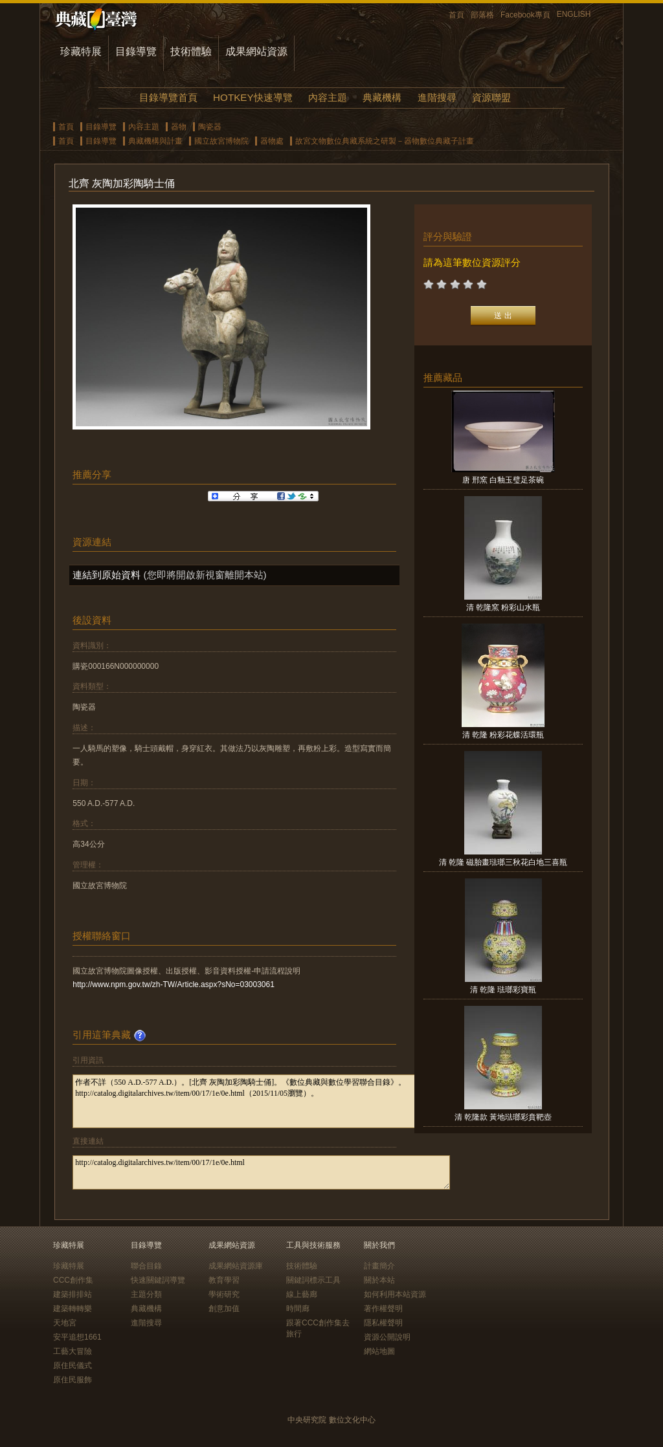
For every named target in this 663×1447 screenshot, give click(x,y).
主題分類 (146, 1294)
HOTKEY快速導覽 (252, 97)
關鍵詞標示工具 (313, 1280)
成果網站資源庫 (235, 1265)
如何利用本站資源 (395, 1294)
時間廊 (297, 1308)
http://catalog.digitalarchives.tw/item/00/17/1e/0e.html (261, 1172)
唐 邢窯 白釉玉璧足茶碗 (503, 479)
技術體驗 (191, 51)
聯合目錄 (146, 1265)
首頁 (456, 14)
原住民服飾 (72, 1379)
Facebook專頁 (525, 14)
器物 (178, 126)
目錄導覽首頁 (168, 97)
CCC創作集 (73, 1280)
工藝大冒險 (72, 1351)
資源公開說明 (387, 1337)
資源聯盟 (491, 97)
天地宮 (64, 1322)
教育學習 (224, 1280)
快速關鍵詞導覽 (158, 1280)
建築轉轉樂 (72, 1308)
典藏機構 (382, 97)
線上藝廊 (301, 1294)
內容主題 (327, 97)
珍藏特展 (81, 51)
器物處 (272, 141)
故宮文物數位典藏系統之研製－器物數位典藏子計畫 (384, 141)
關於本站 (379, 1280)
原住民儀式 (72, 1365)
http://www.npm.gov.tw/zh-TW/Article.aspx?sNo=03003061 (174, 984)
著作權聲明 (383, 1308)
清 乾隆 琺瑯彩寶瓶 (503, 989)
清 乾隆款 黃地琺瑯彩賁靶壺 (503, 1117)
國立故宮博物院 (221, 141)
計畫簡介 (379, 1265)
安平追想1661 (77, 1337)
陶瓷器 (209, 126)
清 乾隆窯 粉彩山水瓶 (503, 607)
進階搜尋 (437, 97)
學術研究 (224, 1294)
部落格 (482, 14)
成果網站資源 (256, 51)
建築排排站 (72, 1294)
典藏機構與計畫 (155, 141)
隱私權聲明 (383, 1322)
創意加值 (224, 1308)
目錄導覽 (136, 51)
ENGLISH (574, 14)
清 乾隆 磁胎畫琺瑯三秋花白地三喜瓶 (503, 862)
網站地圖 (379, 1351)
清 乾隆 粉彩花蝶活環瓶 (503, 734)
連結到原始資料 (106, 574)
